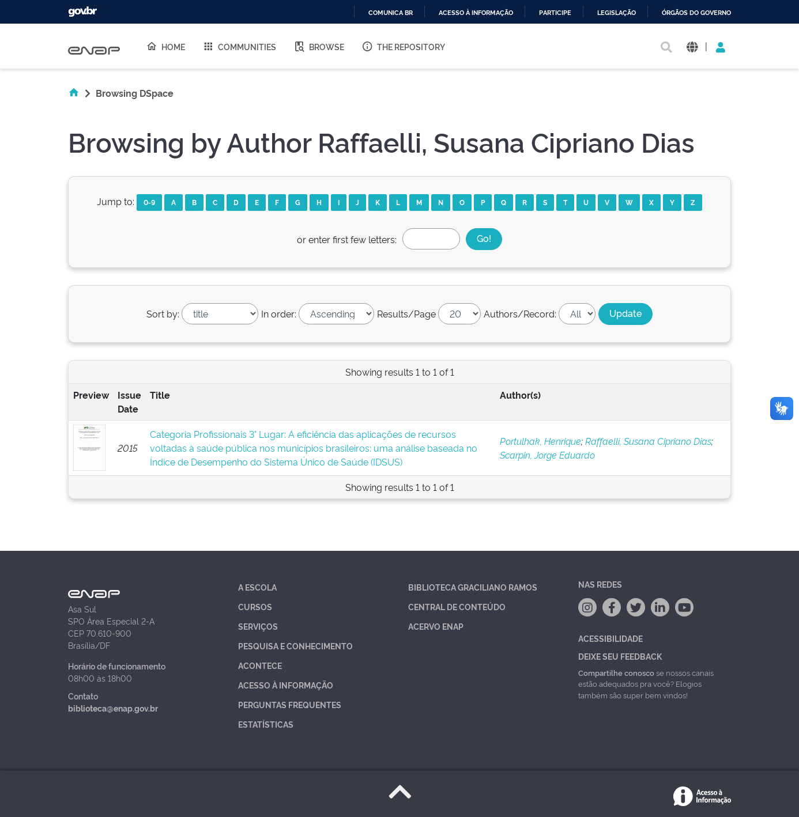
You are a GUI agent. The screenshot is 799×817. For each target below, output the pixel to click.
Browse (318, 46)
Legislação (616, 13)
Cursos (255, 606)
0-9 (149, 202)
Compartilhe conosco (616, 672)
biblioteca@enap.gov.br (113, 707)
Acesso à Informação (285, 684)
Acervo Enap (435, 626)
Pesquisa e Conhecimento (295, 645)
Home (165, 46)
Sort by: (162, 313)
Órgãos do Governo (696, 13)
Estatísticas (265, 723)
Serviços (258, 626)
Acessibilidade (610, 638)
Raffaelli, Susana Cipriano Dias (648, 440)
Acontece (260, 665)
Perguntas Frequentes (289, 704)
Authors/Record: (520, 313)
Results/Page (406, 313)
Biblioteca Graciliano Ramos (472, 586)
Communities (239, 46)
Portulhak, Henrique (540, 440)
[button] (692, 46)
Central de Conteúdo (457, 606)
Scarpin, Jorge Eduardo (547, 454)
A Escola (257, 586)
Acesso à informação (476, 13)
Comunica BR (390, 13)
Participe (555, 13)
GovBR (82, 11)
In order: (278, 313)
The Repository (403, 46)
